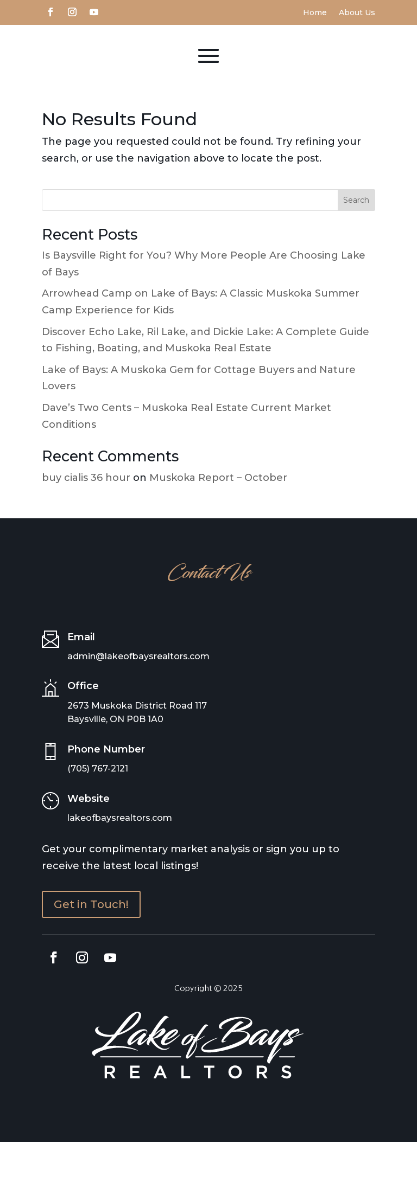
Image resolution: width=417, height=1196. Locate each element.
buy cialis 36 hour (86, 532)
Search (356, 254)
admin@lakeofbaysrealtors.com (138, 710)
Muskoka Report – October (218, 532)
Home (315, 13)
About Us (357, 13)
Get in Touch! (91, 958)
